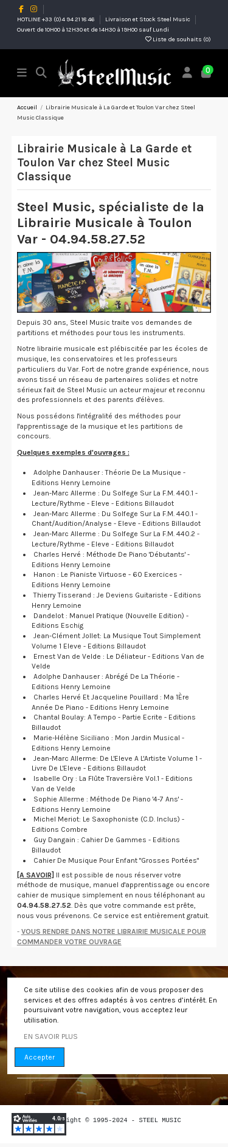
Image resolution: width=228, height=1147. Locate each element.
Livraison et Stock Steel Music (148, 19)
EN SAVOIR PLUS (51, 1036)
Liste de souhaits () (178, 39)
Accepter (39, 1057)
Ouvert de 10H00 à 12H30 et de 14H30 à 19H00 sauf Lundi (93, 29)
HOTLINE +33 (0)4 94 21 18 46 (56, 19)
